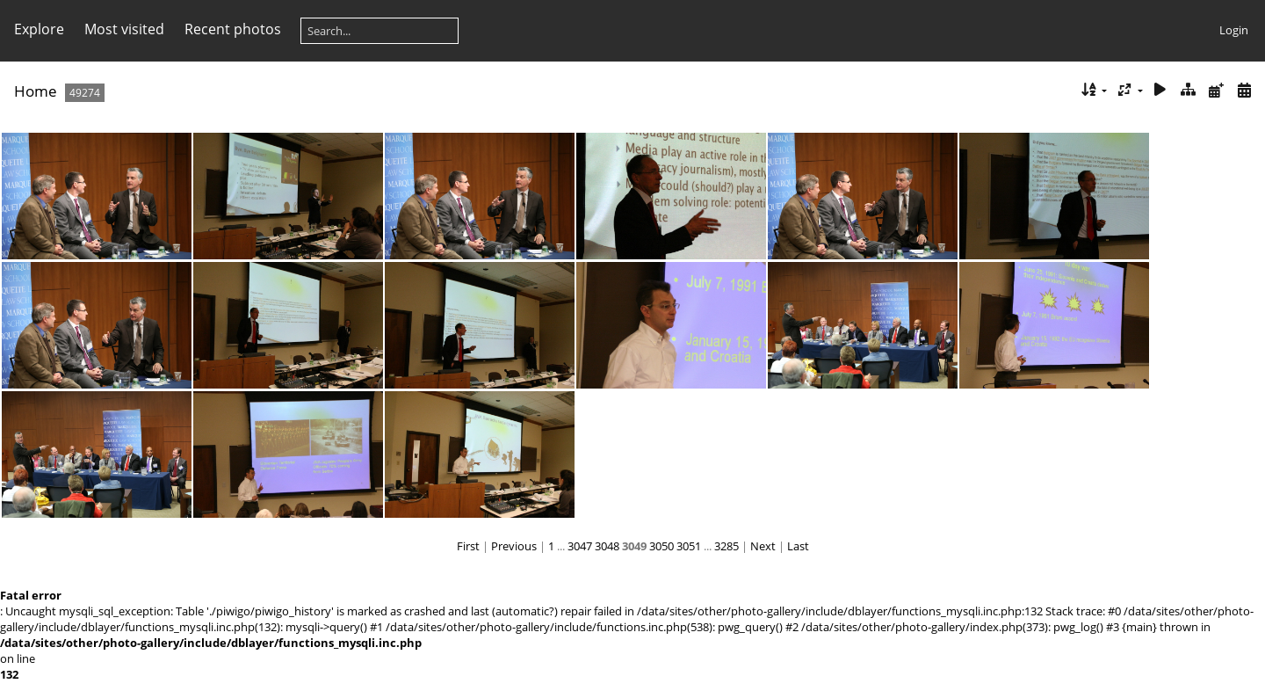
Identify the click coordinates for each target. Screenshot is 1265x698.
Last (798, 546)
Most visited (124, 29)
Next (763, 546)
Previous (514, 546)
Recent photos (232, 29)
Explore (39, 29)
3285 (726, 546)
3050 (661, 546)
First (468, 546)
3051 (688, 546)
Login (1233, 30)
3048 (607, 546)
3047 (579, 546)
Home (35, 91)
